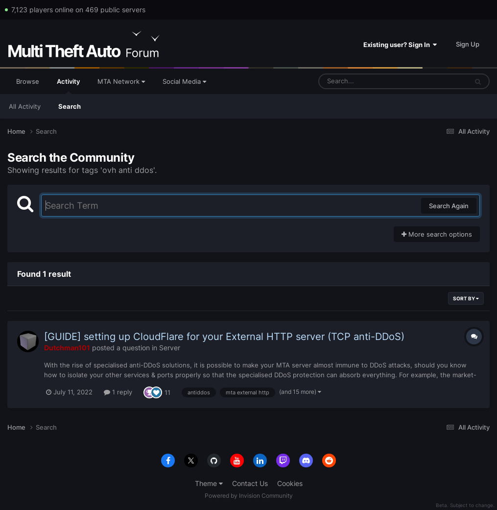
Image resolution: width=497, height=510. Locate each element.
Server (169, 347)
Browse (27, 81)
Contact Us (250, 483)
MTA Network (121, 81)
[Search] (367, 81)
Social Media (184, 81)
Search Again (449, 206)
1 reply (118, 392)
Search (69, 106)
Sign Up (467, 44)
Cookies (290, 483)
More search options (437, 234)
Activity (68, 85)
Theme (209, 483)
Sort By (466, 298)
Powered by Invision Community (249, 495)
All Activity (25, 106)
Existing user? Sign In (400, 45)
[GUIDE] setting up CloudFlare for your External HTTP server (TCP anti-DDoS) (224, 336)
